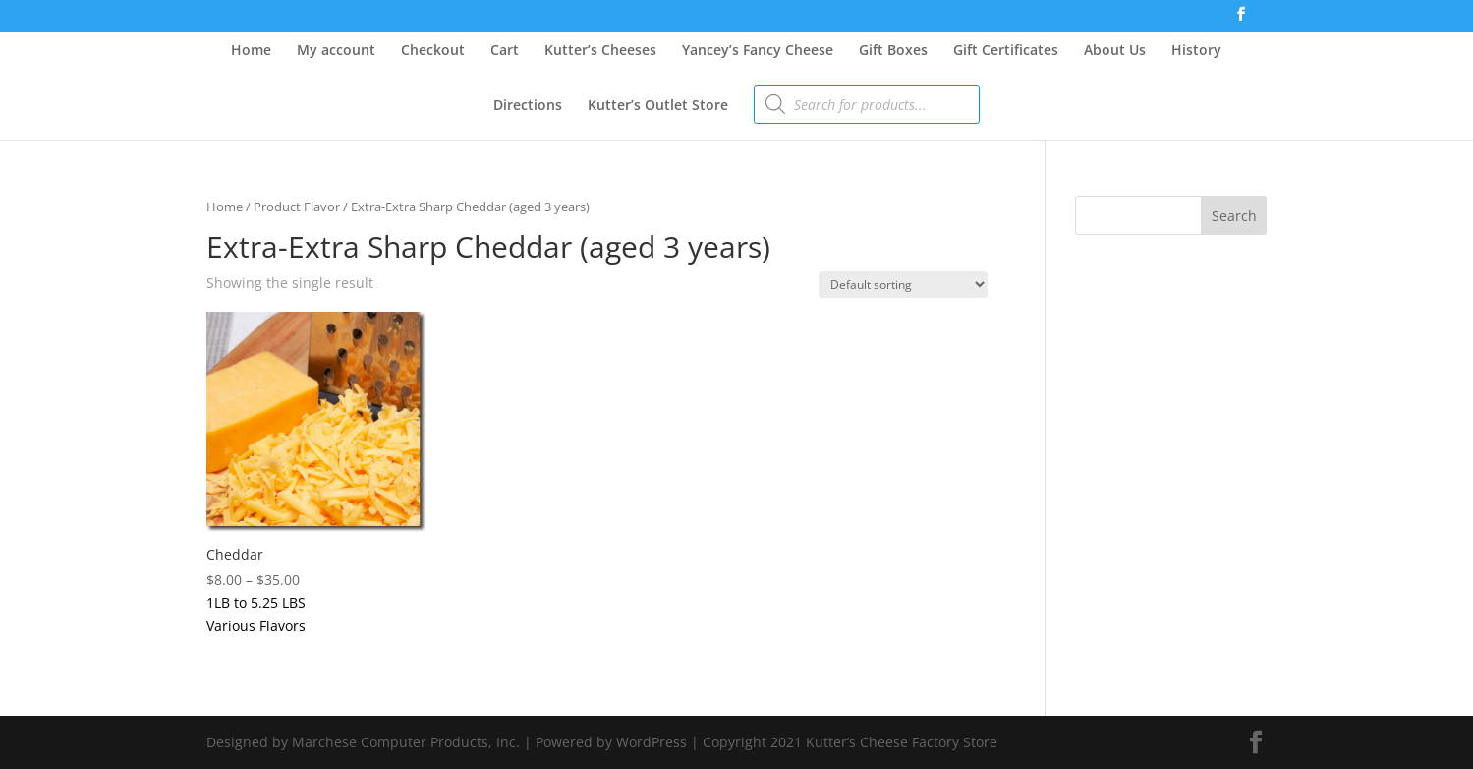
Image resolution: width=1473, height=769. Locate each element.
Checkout (433, 51)
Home (251, 51)
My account (336, 51)
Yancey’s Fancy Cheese (757, 51)
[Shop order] (903, 284)
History (1196, 51)
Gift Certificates (1005, 51)
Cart (504, 51)
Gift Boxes (893, 51)
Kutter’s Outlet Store (658, 106)
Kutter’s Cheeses (600, 51)
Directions (527, 106)
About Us (1115, 51)
